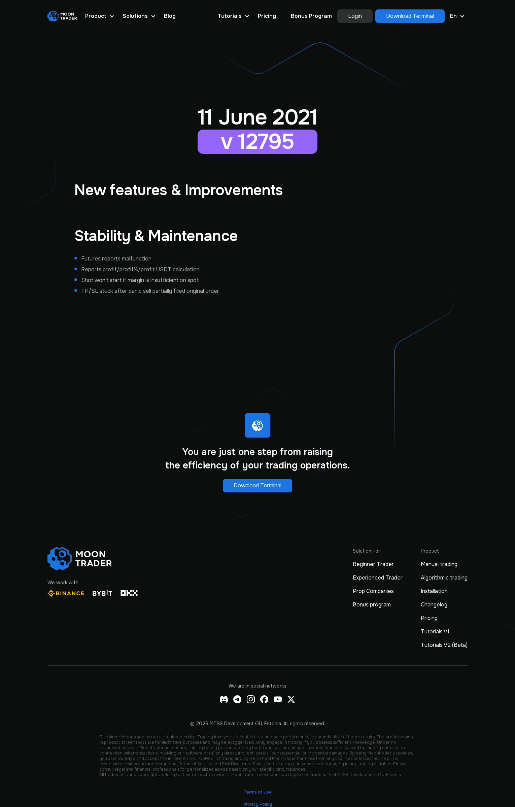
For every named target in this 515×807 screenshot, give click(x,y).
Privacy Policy (257, 804)
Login (355, 16)
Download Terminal (410, 16)
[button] (99, 16)
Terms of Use (258, 792)
